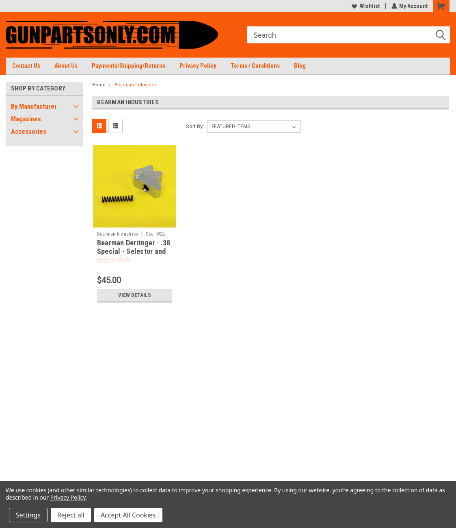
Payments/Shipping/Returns (128, 65)
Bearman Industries (136, 85)
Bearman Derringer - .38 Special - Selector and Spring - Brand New (134, 251)
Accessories (28, 131)
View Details (134, 295)
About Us (66, 65)
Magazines (26, 119)
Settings (28, 515)
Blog (300, 65)
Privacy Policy (197, 65)
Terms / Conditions (255, 65)
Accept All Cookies (128, 515)
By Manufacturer (34, 106)
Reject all (70, 515)
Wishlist (365, 6)
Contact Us (26, 65)
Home (99, 85)
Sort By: (195, 126)
